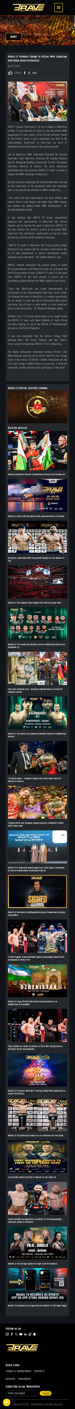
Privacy (39, 1371)
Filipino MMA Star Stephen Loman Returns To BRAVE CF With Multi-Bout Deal (36, 824)
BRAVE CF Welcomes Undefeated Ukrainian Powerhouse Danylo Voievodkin (36, 914)
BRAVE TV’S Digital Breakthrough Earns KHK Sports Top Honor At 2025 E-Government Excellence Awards (36, 869)
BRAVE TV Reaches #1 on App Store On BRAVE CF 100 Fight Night (37, 1305)
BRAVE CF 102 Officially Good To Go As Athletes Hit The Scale (35, 1135)
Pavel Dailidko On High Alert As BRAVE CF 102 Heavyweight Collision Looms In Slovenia (35, 1221)
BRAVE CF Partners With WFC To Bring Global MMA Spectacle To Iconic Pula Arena (36, 1092)
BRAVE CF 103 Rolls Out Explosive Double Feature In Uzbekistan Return (37, 735)
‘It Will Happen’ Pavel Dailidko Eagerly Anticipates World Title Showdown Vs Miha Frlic (36, 958)
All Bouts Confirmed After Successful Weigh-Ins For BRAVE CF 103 (36, 559)
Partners (24, 1379)
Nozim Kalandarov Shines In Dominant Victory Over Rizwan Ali (36, 474)
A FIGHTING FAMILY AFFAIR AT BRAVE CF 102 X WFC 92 (32, 1177)
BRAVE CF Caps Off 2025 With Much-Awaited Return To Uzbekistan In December (32, 1003)
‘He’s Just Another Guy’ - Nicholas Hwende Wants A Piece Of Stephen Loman (35, 691)
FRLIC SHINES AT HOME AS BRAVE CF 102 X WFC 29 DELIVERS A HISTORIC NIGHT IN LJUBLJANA (35, 1048)
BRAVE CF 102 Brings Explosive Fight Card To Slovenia (32, 1263)
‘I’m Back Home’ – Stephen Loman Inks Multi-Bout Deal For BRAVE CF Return (35, 780)
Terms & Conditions (18, 1371)
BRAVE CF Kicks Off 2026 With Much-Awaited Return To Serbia (36, 516)
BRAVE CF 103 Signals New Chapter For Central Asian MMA (34, 602)
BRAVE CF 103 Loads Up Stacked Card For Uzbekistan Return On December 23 (36, 646)
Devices (10, 1379)
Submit (45, 1393)
